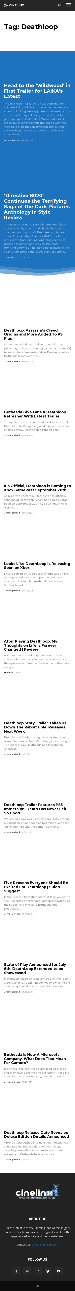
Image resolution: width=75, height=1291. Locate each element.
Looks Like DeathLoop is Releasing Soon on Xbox (37, 566)
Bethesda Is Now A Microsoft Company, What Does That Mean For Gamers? (35, 1058)
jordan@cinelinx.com (45, 1244)
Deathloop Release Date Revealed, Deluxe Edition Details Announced (36, 1134)
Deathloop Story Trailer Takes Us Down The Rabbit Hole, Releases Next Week (35, 727)
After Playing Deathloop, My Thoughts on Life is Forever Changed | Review (30, 645)
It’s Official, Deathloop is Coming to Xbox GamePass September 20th (37, 488)
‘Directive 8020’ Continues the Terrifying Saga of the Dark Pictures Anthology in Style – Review (37, 206)
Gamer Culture (12, 914)
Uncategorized (12, 361)
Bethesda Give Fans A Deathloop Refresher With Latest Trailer (35, 414)
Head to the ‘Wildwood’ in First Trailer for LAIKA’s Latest (37, 91)
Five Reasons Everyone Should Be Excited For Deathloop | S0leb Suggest (36, 887)
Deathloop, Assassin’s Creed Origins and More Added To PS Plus (33, 334)
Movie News (11, 140)
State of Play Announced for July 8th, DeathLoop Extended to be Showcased (35, 968)
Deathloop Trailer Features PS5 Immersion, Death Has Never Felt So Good (35, 809)
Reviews (9, 257)
